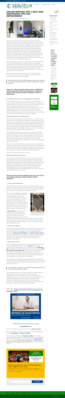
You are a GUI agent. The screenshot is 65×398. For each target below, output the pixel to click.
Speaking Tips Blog (46, 4)
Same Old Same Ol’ (53, 25)
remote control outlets (36, 233)
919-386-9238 (9, 1)
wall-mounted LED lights (20, 233)
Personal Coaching (25, 333)
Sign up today (38, 339)
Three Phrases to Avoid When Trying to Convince (54, 43)
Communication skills (20, 18)
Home (25, 4)
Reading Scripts (53, 17)
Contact (53, 4)
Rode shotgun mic (19, 250)
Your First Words (53, 19)
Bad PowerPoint (53, 36)
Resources (37, 4)
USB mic (30, 246)
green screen (11, 211)
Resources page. (36, 329)
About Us (26, 7)
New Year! (52, 27)
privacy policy (18, 371)
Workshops (14, 333)
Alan (8, 18)
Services (30, 4)
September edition (28, 336)
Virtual (26, 18)
